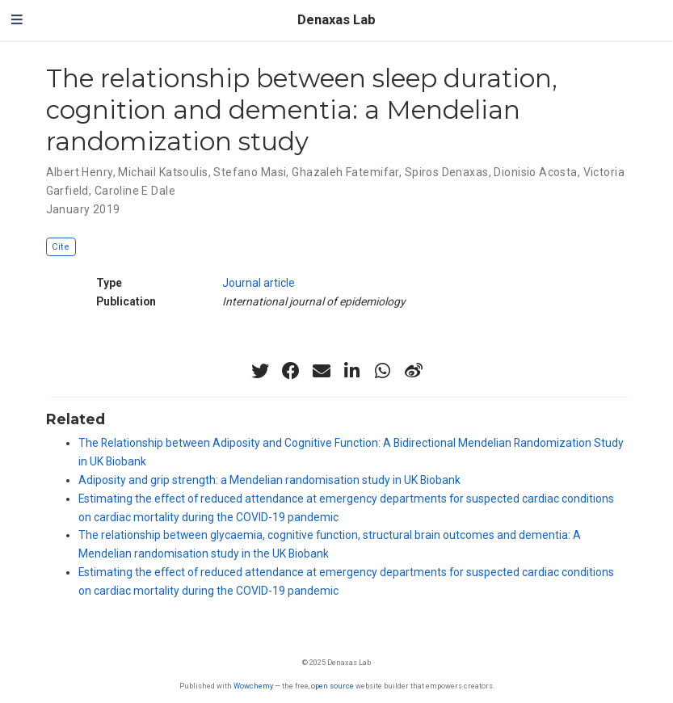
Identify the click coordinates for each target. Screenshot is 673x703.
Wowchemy (253, 685)
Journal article (258, 282)
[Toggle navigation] (17, 20)
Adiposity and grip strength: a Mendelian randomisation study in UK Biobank (269, 480)
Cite (60, 247)
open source (332, 685)
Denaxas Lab (336, 19)
